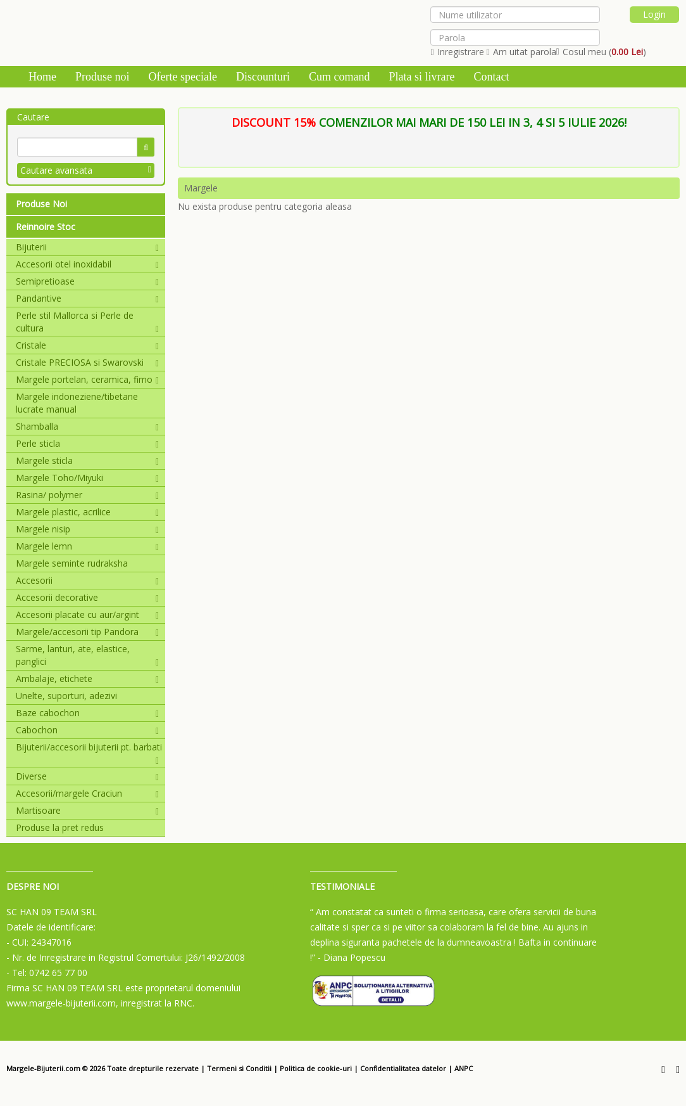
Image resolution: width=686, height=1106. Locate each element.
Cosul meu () (601, 52)
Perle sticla (87, 443)
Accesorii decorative (87, 597)
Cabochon (87, 730)
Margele (201, 188)
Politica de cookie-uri (316, 1068)
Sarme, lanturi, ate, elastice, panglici (87, 655)
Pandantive (87, 298)
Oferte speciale (183, 76)
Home (42, 76)
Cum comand (339, 76)
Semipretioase (87, 281)
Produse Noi (41, 204)
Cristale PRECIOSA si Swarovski (87, 362)
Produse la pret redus (60, 827)
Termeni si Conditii (239, 1068)
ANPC (463, 1068)
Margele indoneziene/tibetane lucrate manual (77, 402)
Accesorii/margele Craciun (87, 793)
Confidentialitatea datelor (403, 1068)
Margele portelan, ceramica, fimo (87, 379)
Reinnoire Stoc (45, 227)
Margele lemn (87, 546)
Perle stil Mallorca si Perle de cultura (87, 321)
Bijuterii (87, 247)
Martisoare (87, 810)
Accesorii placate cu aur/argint (87, 614)
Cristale (87, 345)
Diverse (87, 776)
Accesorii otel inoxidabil (87, 264)
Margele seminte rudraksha (72, 563)
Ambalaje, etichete (87, 678)
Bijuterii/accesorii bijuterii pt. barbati (89, 747)
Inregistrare (456, 52)
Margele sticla (87, 460)
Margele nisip (87, 529)
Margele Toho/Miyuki (87, 478)
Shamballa (87, 426)
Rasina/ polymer (87, 495)
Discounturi (263, 76)
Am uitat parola (521, 52)
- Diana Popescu (351, 957)
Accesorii (87, 580)
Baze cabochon (87, 713)
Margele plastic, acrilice (87, 512)
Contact (491, 76)
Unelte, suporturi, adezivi (66, 696)
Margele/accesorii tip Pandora (87, 632)
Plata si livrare (421, 76)
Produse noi (102, 76)
